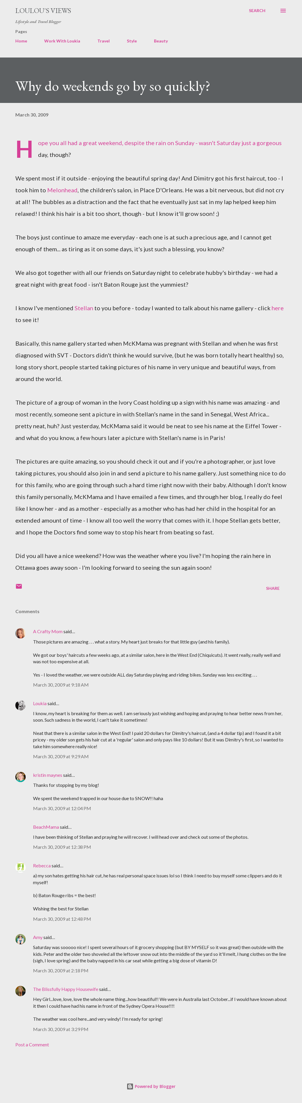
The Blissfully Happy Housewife (65, 989)
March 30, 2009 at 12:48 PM (62, 919)
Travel (103, 40)
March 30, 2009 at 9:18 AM (61, 684)
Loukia (40, 703)
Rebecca (42, 865)
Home (21, 40)
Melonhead (62, 189)
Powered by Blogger (151, 1086)
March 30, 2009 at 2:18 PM (60, 970)
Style (132, 40)
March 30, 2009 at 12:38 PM (62, 847)
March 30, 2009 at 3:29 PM (60, 1029)
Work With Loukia (62, 40)
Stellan (84, 307)
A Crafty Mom (48, 631)
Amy (37, 937)
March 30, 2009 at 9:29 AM (61, 756)
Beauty (161, 40)
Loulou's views (43, 10)
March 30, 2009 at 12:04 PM (62, 808)
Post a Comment (32, 1044)
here (278, 307)
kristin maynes (47, 775)
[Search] (257, 10)
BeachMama (46, 827)
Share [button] (273, 588)
